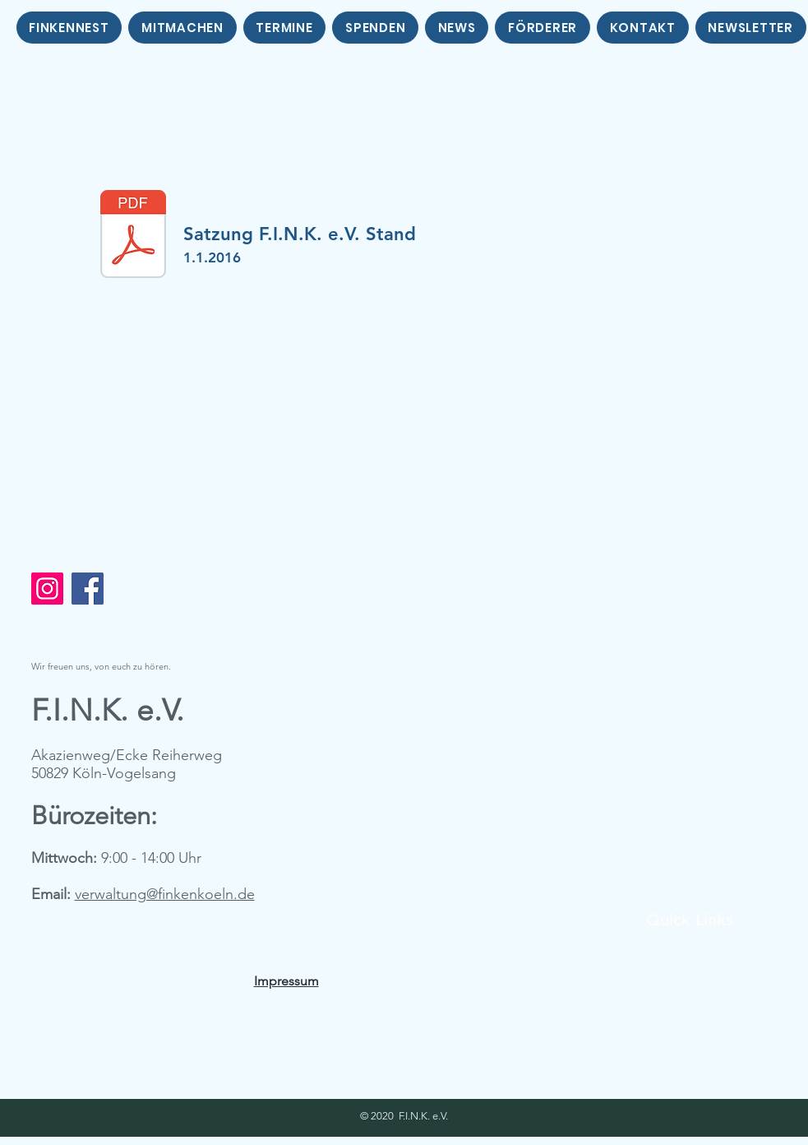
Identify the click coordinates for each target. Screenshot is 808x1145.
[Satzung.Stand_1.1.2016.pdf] (133, 236)
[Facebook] (88, 588)
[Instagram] (47, 588)
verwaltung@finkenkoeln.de (165, 894)
